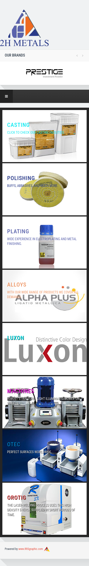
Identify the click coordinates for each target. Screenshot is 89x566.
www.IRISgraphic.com (31, 549)
